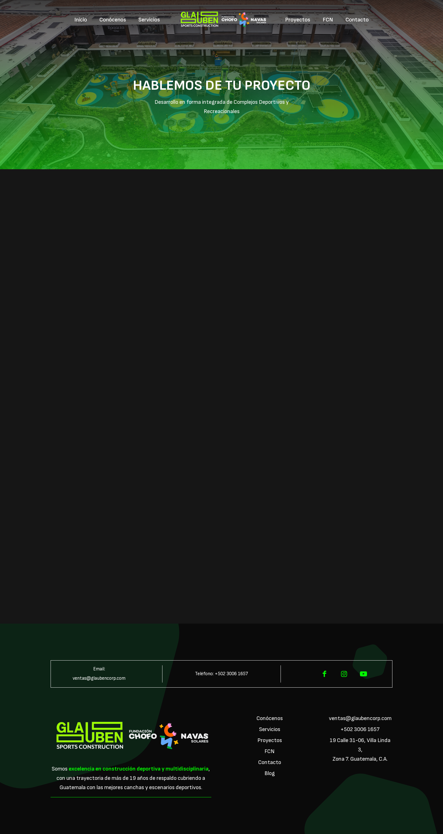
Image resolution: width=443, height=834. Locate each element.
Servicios (269, 729)
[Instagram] (344, 674)
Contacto (269, 762)
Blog (269, 773)
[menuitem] (81, 20)
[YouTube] (363, 674)
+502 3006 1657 (231, 674)
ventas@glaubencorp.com (99, 678)
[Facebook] (324, 674)
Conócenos (270, 718)
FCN (269, 751)
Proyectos (269, 740)
